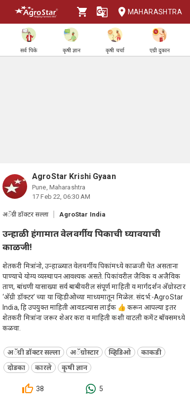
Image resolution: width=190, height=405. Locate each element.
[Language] (102, 12)
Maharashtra (147, 12)
